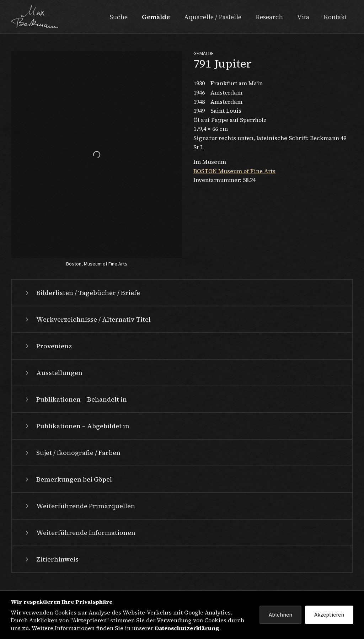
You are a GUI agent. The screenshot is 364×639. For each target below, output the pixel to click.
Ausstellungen (52, 382)
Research (269, 16)
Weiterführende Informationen (79, 542)
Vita (303, 16)
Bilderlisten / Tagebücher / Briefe (81, 302)
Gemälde (156, 16)
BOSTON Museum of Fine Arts (234, 171)
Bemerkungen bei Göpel (67, 488)
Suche (118, 16)
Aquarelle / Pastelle (212, 16)
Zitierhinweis (51, 568)
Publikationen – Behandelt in (75, 408)
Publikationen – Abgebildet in (76, 435)
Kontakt (335, 16)
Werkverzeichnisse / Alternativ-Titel (87, 328)
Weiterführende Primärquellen (79, 515)
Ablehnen (280, 615)
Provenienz (47, 355)
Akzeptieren (329, 615)
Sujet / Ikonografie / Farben (72, 462)
